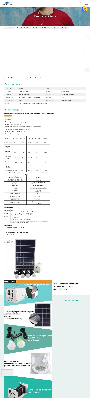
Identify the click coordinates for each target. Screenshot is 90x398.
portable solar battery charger (69, 283)
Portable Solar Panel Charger (24, 27)
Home (6, 27)
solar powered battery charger (62, 286)
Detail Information (14, 78)
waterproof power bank (60, 289)
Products (13, 27)
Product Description (36, 78)
